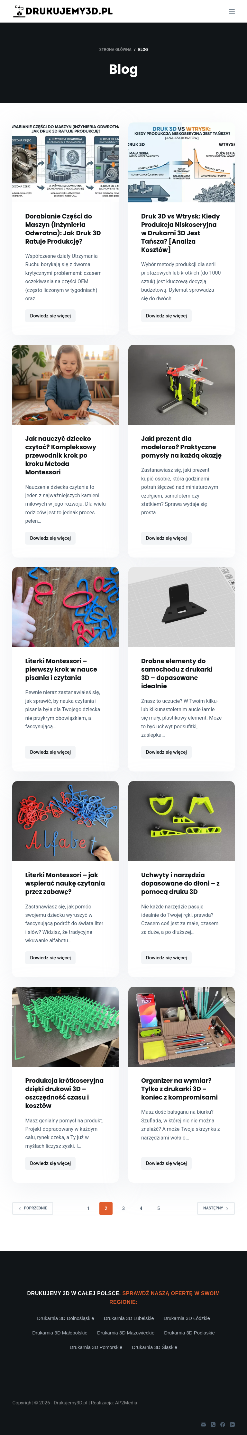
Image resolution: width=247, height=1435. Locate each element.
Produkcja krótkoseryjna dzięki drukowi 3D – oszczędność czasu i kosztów (58, 1105)
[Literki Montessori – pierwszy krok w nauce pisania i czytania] (65, 615)
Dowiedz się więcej (52, 326)
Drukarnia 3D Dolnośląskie (65, 1318)
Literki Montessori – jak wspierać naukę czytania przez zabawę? (64, 892)
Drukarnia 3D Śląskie (154, 1347)
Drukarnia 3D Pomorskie (96, 1347)
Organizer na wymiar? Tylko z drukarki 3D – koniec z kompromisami (181, 1097)
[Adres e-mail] (203, 1424)
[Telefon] (213, 1424)
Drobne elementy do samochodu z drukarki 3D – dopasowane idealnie (178, 682)
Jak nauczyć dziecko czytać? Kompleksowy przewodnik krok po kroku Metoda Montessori (62, 463)
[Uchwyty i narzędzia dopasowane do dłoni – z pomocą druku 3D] (181, 829)
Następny (215, 1225)
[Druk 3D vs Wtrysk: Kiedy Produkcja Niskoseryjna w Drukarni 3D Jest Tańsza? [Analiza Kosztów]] (181, 162)
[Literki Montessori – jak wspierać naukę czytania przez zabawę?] (65, 829)
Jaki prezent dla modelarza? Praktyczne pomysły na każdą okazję (180, 459)
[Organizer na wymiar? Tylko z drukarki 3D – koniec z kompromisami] (181, 1035)
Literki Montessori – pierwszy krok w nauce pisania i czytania (62, 678)
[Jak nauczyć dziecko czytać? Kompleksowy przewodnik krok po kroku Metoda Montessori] (65, 393)
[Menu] (232, 11)
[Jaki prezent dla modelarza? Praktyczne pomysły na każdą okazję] (181, 393)
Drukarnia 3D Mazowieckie (125, 1332)
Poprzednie (32, 1225)
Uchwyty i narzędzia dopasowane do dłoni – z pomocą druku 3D (179, 892)
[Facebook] (222, 1424)
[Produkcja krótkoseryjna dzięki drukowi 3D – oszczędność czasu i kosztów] (65, 1035)
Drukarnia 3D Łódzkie (187, 1318)
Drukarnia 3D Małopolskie (59, 1332)
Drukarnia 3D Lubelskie (129, 1318)
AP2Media (126, 1403)
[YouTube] (232, 1424)
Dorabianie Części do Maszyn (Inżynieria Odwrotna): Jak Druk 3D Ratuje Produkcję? (64, 229)
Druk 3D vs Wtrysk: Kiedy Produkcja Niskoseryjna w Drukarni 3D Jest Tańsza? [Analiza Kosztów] (172, 237)
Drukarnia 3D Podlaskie (189, 1332)
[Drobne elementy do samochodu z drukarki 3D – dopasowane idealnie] (181, 615)
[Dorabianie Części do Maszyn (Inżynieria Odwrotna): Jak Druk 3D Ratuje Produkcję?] (65, 162)
